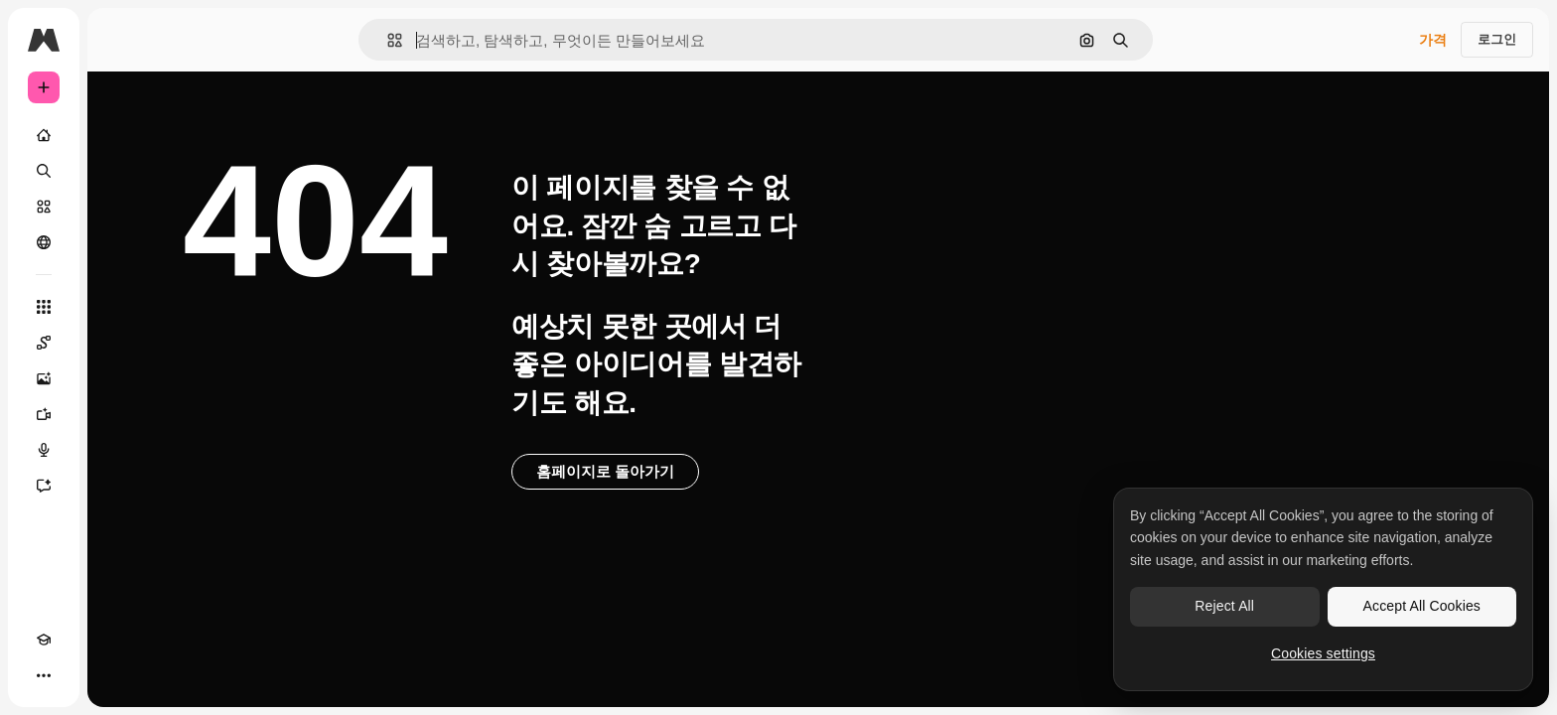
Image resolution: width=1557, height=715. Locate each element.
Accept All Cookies (1422, 606)
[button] (462, 40)
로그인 (1497, 39)
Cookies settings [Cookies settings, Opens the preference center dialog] (1323, 653)
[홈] (119, 135)
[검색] (119, 171)
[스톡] (119, 206)
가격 (1433, 40)
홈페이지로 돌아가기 (756, 471)
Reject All (1224, 606)
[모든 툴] (119, 307)
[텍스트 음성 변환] (119, 450)
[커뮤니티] (119, 242)
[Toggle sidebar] (195, 40)
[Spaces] (119, 342)
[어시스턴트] (119, 485)
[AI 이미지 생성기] (119, 378)
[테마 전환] (79, 675)
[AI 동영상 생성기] (119, 414)
